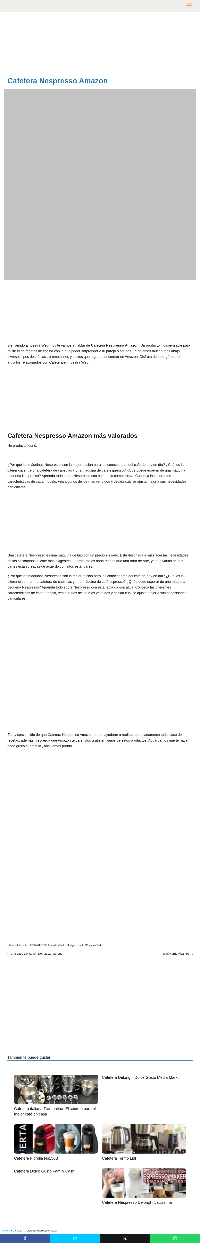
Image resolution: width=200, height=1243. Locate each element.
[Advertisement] (100, 45)
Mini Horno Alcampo (176, 953)
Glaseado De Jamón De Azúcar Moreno (36, 953)
